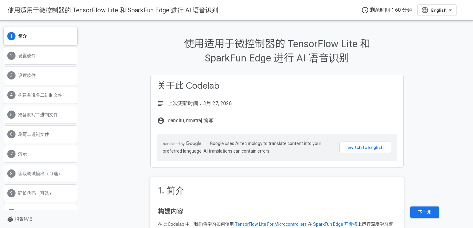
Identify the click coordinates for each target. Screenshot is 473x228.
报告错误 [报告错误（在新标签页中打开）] (19, 219)
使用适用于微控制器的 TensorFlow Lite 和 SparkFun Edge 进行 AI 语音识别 (113, 10)
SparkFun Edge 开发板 (335, 224)
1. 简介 (171, 190)
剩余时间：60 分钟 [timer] (386, 10)
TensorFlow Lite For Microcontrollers (271, 224)
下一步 (425, 212)
